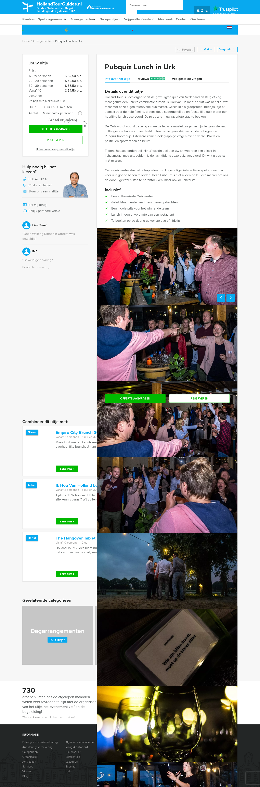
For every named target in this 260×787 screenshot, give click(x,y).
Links (68, 771)
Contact (190, 19)
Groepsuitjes (113, 19)
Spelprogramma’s (52, 19)
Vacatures (71, 762)
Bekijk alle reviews (36, 268)
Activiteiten (29, 762)
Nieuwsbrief (72, 752)
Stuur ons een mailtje (40, 193)
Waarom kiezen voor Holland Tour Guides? (48, 717)
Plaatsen (28, 19)
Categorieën (30, 752)
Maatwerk (173, 19)
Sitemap (70, 766)
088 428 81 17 (222, 29)
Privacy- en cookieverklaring (40, 742)
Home (26, 41)
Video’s (27, 771)
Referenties (72, 757)
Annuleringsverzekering (37, 747)
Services (27, 766)
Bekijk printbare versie (41, 212)
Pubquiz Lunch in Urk (68, 41)
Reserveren (55, 141)
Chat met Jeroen (37, 187)
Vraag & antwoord (76, 747)
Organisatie (29, 757)
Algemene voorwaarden (80, 742)
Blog (25, 776)
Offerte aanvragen (55, 130)
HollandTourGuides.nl (64, 7)
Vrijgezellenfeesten (144, 19)
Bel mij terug (34, 206)
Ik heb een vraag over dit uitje (55, 151)
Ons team (207, 19)
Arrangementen (84, 19)
